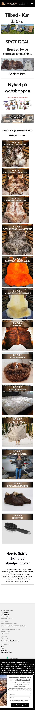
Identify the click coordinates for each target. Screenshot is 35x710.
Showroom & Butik (6, 652)
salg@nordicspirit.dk (6, 618)
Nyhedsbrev (4, 650)
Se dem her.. (17, 74)
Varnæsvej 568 (5, 612)
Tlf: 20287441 (5, 616)
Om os (2, 646)
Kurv (23, 3)
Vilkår (2, 648)
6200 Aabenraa (5, 614)
